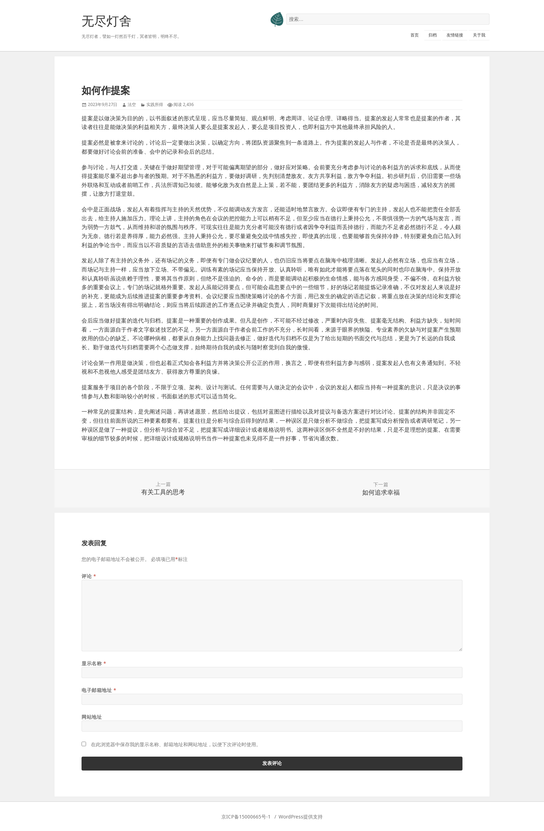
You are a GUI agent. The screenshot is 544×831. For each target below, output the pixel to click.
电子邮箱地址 (99, 690)
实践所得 (154, 104)
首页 (414, 35)
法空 (132, 104)
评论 (89, 576)
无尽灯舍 (106, 20)
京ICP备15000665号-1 (246, 816)
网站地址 (92, 717)
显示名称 (94, 663)
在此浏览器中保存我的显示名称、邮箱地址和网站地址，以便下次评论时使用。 (176, 744)
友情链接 (455, 35)
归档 (432, 35)
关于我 (479, 35)
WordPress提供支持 (301, 816)
